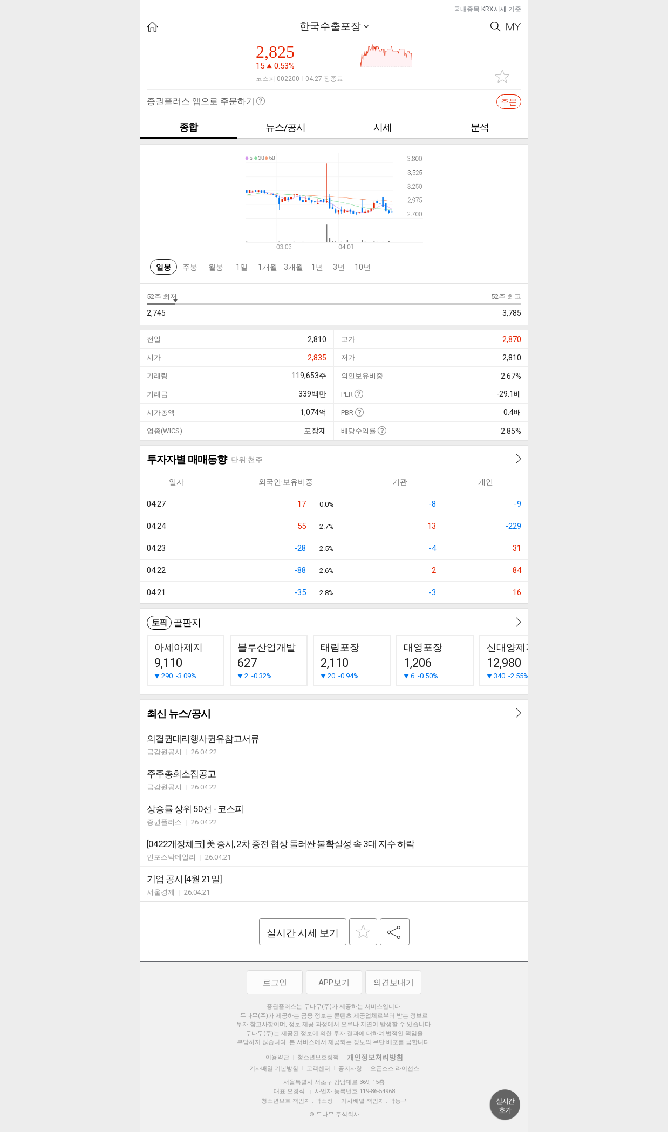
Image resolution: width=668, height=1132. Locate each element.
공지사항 (350, 1068)
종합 (188, 127)
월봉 (215, 267)
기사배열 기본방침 (273, 1068)
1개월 (267, 267)
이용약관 (277, 1057)
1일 (242, 267)
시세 (382, 127)
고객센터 (318, 1068)
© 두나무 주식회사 (334, 1114)
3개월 (293, 267)
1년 (317, 267)
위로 (505, 1105)
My (513, 27)
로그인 (275, 982)
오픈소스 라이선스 (394, 1068)
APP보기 (334, 982)
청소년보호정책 (318, 1057)
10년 (363, 267)
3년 (339, 267)
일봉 (163, 267)
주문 (509, 102)
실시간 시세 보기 (303, 932)
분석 (480, 127)
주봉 (189, 267)
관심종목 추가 (502, 76)
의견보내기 (393, 982)
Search (495, 27)
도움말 (358, 393)
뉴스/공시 (285, 127)
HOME (152, 27)
